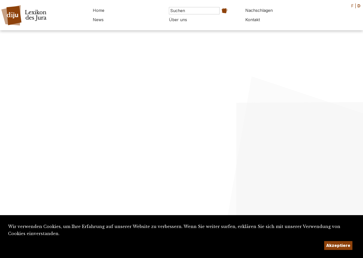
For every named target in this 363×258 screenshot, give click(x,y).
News (98, 19)
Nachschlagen (259, 10)
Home (98, 10)
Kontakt (252, 19)
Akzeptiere (338, 245)
